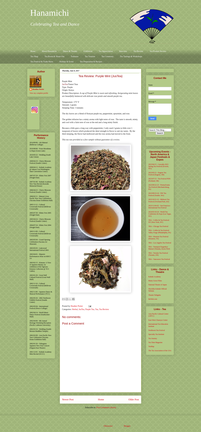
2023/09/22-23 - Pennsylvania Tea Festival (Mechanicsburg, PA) (159, 187)
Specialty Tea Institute (156, 334)
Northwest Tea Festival (156, 330)
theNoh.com (152, 299)
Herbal (75, 309)
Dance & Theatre (70, 51)
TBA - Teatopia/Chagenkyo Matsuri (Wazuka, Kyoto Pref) (159, 248)
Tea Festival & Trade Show (41, 62)
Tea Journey (152, 338)
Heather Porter (77, 306)
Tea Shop (34, 56)
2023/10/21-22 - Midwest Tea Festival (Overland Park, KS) (159, 200)
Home (32, 51)
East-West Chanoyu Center (158, 320)
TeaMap (151, 346)
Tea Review (138, 51)
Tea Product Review (158, 51)
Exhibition (88, 51)
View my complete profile (39, 93)
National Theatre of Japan (157, 285)
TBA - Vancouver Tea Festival (159, 259)
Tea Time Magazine (155, 342)
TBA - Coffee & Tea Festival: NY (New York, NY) (158, 221)
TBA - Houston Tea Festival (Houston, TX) (158, 238)
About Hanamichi (49, 51)
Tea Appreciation (106, 51)
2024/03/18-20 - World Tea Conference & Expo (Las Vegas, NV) (159, 214)
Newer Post (68, 399)
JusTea (65, 84)
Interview (123, 51)
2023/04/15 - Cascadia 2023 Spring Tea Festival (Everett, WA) (158, 166)
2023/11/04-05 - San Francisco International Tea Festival (159, 207)
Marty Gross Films (155, 281)
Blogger (127, 426)
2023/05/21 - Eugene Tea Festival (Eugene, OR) (157, 174)
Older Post (133, 399)
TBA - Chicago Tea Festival (158, 226)
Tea (96, 309)
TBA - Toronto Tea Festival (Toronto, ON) (158, 254)
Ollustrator (108, 426)
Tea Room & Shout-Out (54, 56)
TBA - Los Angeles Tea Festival (159, 243)
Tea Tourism (90, 56)
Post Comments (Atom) (106, 407)
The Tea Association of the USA (159, 351)
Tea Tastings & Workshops (131, 56)
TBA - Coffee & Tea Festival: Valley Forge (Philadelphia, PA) (159, 231)
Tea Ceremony (108, 56)
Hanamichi (49, 13)
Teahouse (74, 56)
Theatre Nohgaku (154, 295)
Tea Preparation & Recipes (91, 62)
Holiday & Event (66, 62)
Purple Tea (89, 309)
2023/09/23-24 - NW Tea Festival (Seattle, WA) (157, 194)
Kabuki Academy (154, 277)
